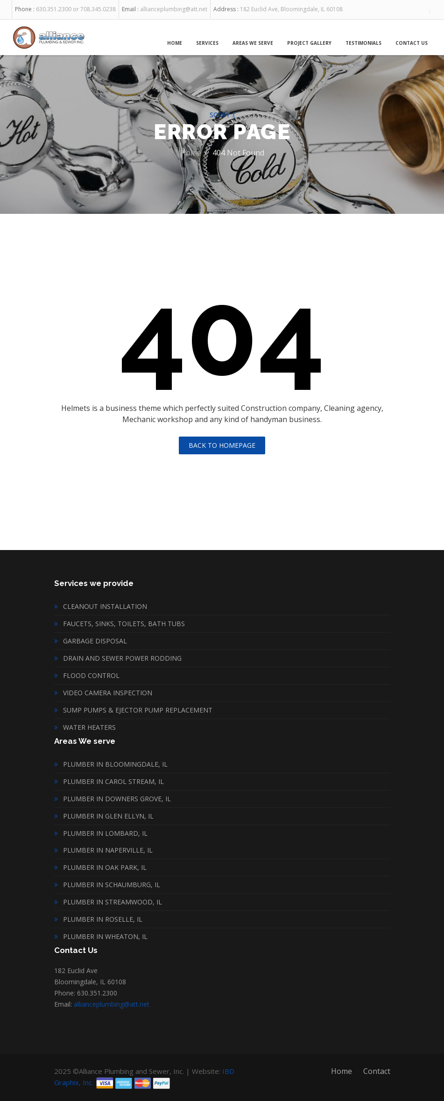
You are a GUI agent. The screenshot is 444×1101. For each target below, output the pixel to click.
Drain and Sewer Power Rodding (122, 658)
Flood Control (91, 675)
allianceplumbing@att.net (111, 1004)
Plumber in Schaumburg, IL (111, 884)
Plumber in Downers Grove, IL (117, 798)
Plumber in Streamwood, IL (112, 901)
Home (174, 43)
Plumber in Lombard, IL (105, 833)
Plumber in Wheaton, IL (105, 936)
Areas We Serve (253, 43)
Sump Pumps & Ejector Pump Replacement (137, 710)
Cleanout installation (105, 606)
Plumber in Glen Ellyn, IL (108, 816)
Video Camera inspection (107, 692)
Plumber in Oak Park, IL (105, 867)
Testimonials (363, 43)
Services (207, 43)
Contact (376, 1071)
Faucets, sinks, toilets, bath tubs (124, 623)
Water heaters (89, 727)
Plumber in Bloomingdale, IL (115, 764)
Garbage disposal (95, 640)
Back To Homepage (222, 445)
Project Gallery (309, 43)
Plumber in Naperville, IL (108, 850)
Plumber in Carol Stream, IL (113, 781)
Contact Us (411, 43)
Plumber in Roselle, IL (102, 919)
